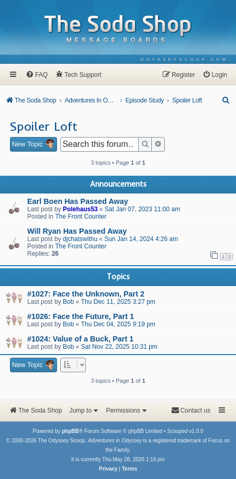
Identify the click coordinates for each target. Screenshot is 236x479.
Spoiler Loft (43, 126)
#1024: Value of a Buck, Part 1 (80, 339)
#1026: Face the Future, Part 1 (80, 316)
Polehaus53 (80, 209)
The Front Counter (80, 216)
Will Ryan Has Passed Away (77, 231)
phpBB (70, 431)
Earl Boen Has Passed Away (77, 201)
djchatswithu (80, 239)
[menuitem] (184, 59)
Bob (68, 301)
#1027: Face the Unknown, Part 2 (85, 294)
